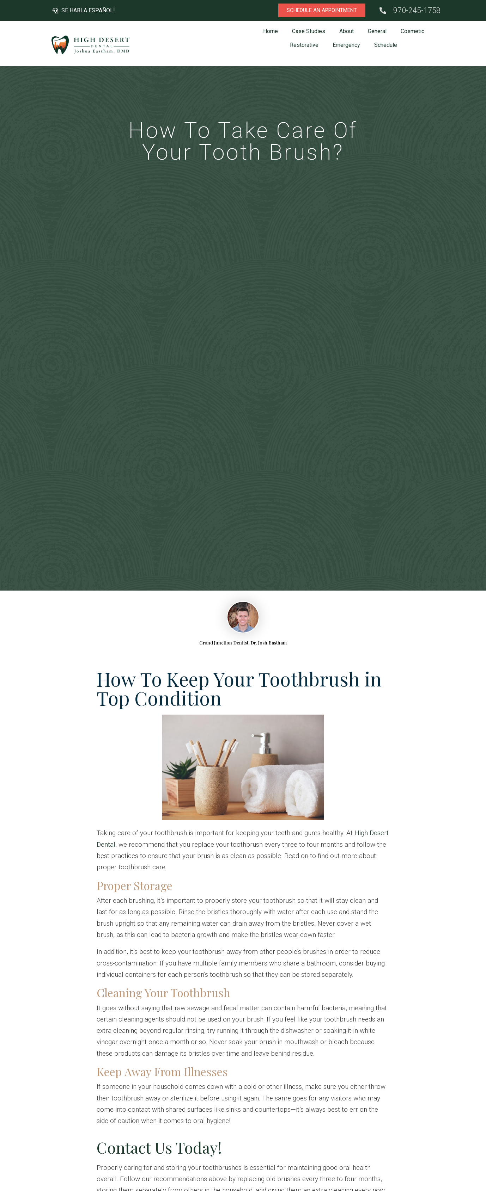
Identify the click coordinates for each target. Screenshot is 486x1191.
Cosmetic (412, 31)
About (346, 31)
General (377, 31)
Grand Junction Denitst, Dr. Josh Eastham (243, 643)
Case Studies (308, 31)
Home (270, 31)
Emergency (346, 45)
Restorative (304, 45)
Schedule (385, 45)
